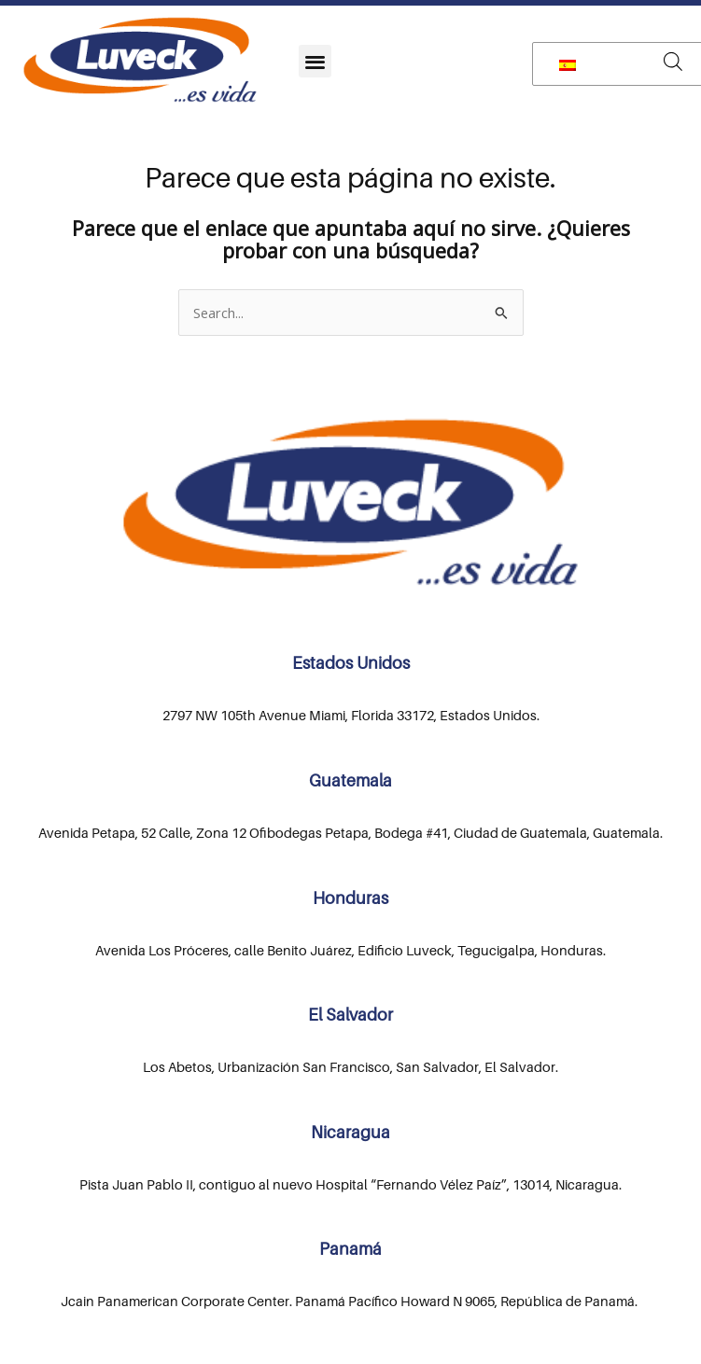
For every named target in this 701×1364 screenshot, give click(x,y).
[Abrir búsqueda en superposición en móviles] (673, 61)
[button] (315, 61)
